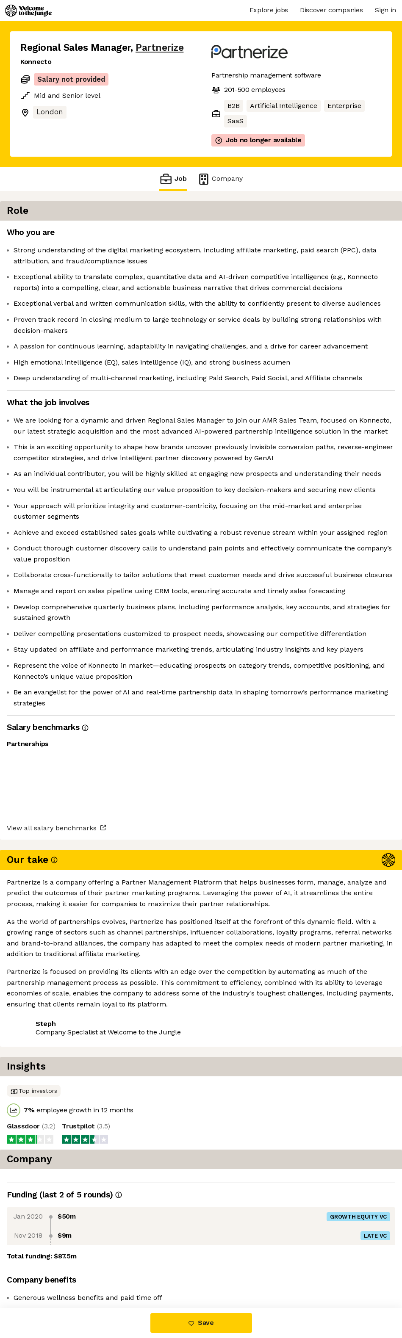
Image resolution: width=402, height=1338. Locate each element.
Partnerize (159, 47)
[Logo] (28, 11)
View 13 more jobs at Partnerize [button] (131, 1272)
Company (220, 179)
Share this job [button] (43, 1272)
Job (172, 179)
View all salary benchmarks (62, 1240)
